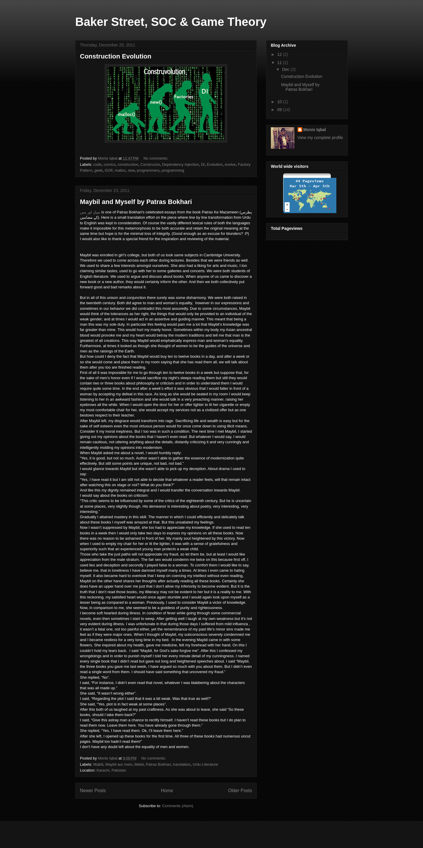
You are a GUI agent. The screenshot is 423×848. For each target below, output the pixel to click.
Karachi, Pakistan (111, 770)
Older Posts (240, 790)
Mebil (139, 764)
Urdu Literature (205, 764)
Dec (286, 69)
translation (182, 764)
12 (280, 54)
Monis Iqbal (314, 129)
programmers (148, 170)
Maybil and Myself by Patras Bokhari (136, 201)
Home (167, 790)
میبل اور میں (90, 212)
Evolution (214, 164)
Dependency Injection (180, 164)
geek (98, 170)
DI (203, 164)
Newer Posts (93, 790)
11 (280, 62)
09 (280, 109)
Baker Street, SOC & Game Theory (170, 21)
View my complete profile (320, 137)
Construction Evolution (115, 56)
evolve (230, 164)
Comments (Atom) (177, 806)
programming (173, 170)
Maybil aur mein (118, 764)
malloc (120, 170)
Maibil (98, 764)
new (131, 170)
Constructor (150, 164)
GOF (109, 170)
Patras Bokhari (158, 764)
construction (128, 164)
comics (109, 164)
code (97, 164)
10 (280, 101)
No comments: (156, 158)
